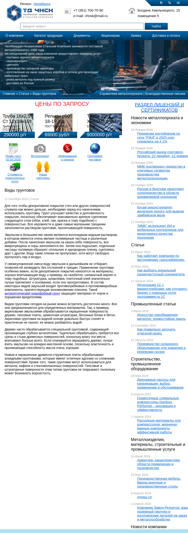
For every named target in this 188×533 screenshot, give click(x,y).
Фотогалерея (40, 156)
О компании (14, 35)
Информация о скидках (67, 157)
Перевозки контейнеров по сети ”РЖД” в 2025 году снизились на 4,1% (158, 137)
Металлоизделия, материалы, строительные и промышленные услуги (158, 444)
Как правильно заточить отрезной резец (156, 331)
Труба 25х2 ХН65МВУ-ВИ (101, 118)
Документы (82, 35)
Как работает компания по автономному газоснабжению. (161, 258)
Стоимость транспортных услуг (15, 178)
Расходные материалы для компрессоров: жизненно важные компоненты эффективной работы (159, 426)
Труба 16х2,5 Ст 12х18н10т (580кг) (17, 121)
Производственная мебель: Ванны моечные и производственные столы (159, 482)
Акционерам (110, 35)
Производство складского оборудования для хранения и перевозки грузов (161, 348)
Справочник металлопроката (121, 93)
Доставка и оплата (166, 35)
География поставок (94, 157)
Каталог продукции (48, 35)
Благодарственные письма (165, 93)
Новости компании (149, 526)
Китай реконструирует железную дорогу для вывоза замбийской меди (160, 211)
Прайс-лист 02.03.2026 (13, 157)
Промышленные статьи (153, 304)
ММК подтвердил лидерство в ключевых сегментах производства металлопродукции (161, 172)
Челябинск (41, 4)
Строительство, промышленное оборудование (146, 364)
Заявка (136, 35)
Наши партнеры (43, 176)
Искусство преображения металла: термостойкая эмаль (161, 317)
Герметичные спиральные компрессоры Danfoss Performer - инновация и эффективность (158, 404)
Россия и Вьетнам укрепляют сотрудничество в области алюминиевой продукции (160, 193)
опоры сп (144, 497)
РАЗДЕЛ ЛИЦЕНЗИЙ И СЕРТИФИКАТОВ (159, 107)
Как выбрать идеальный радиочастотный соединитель (161, 272)
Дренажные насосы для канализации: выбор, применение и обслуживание (160, 383)
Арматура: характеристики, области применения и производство (159, 464)
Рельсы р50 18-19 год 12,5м (57, 121)
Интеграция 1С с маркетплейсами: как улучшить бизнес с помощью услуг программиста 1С (162, 290)
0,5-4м (91, 126)
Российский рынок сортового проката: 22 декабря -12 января (162, 154)
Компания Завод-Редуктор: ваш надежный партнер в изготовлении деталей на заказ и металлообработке (162, 513)
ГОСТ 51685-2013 (56, 126)
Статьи (137, 245)
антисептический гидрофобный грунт (32, 293)
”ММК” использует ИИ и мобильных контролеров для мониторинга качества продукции (160, 231)
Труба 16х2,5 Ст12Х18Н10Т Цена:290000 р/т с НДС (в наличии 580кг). (17, 131)
